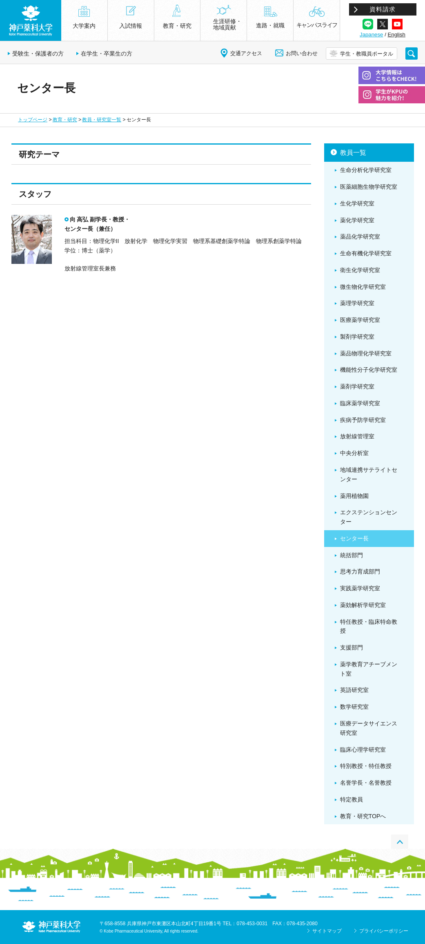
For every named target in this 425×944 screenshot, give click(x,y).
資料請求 (382, 9)
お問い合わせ (302, 53)
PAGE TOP (399, 842)
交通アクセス (246, 53)
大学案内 (84, 25)
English (396, 34)
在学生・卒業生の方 (106, 53)
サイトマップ (327, 931)
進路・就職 (270, 25)
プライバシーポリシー (383, 931)
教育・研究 (65, 120)
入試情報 (130, 25)
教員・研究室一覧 (101, 120)
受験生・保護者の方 (38, 53)
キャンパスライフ (316, 25)
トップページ (32, 120)
